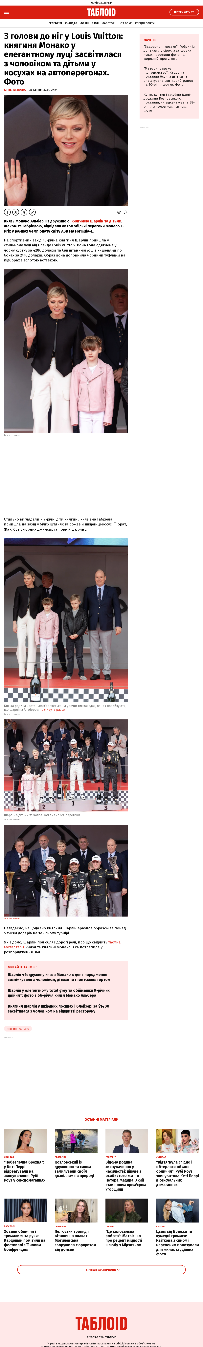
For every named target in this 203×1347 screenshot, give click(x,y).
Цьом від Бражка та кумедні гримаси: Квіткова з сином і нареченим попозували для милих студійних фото (177, 1242)
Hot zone (125, 23)
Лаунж (150, 40)
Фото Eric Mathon (12, 919)
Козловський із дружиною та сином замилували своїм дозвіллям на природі (74, 1169)
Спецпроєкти (144, 23)
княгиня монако (18, 1028)
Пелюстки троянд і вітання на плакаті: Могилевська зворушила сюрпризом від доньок (75, 1240)
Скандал (71, 23)
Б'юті (95, 23)
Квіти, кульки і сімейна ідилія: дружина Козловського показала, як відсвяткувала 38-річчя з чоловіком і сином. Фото (169, 102)
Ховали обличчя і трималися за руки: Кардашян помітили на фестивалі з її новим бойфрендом (24, 1240)
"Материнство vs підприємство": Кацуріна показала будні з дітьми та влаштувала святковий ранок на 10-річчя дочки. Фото (168, 76)
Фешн (84, 23)
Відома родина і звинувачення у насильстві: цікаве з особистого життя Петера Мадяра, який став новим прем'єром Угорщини (125, 1176)
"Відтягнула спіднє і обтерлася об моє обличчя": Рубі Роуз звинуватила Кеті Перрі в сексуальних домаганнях (177, 1173)
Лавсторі (108, 23)
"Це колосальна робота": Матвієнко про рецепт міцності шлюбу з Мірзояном (123, 1238)
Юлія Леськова (15, 89)
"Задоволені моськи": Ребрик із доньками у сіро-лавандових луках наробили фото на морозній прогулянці (169, 53)
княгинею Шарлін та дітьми (96, 221)
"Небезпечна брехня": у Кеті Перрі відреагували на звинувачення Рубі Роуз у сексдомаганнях (24, 1171)
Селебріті (55, 23)
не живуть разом (52, 709)
